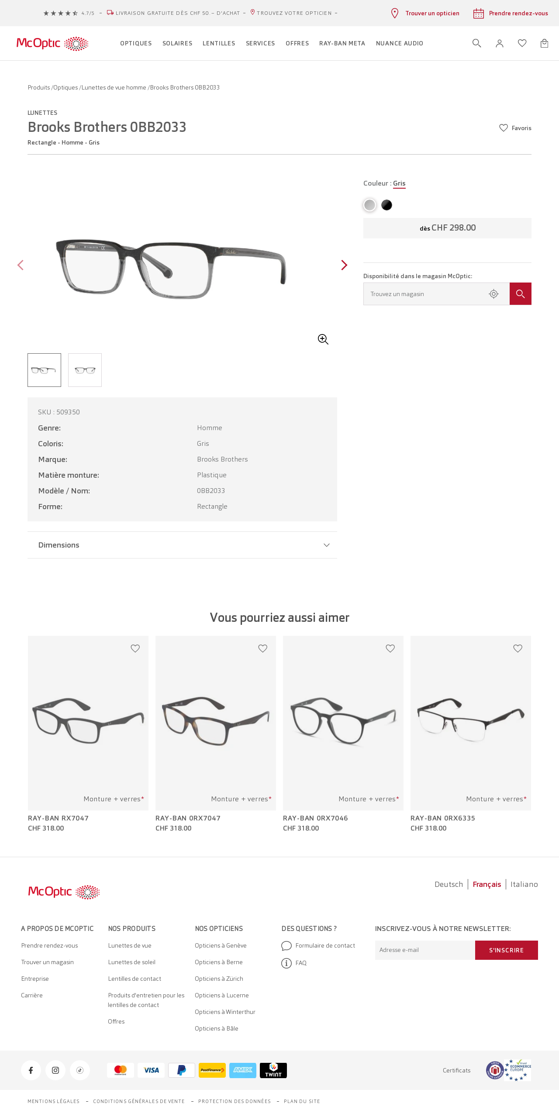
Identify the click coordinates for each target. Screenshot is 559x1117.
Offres (116, 1021)
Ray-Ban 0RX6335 (443, 818)
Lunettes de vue (130, 945)
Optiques (66, 87)
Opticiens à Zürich (219, 979)
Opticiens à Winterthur (225, 1012)
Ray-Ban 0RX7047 (188, 818)
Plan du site (302, 1101)
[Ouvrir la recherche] (477, 43)
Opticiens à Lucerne (222, 995)
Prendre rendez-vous (49, 945)
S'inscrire (506, 950)
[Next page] (342, 266)
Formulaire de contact (318, 946)
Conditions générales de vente (139, 1101)
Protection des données (234, 1101)
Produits (39, 87)
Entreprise (35, 979)
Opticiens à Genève (221, 945)
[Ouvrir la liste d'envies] (522, 43)
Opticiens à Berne (219, 962)
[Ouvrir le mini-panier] (544, 43)
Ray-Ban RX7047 (58, 818)
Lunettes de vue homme (114, 87)
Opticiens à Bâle (216, 1028)
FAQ (294, 963)
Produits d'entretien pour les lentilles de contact (146, 1000)
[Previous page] (22, 266)
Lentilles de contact (134, 979)
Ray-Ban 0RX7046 (315, 818)
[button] (499, 43)
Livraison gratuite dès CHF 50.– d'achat (178, 13)
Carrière (32, 995)
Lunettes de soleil (131, 962)
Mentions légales (54, 1101)
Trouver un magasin (47, 962)
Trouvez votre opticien (294, 13)
